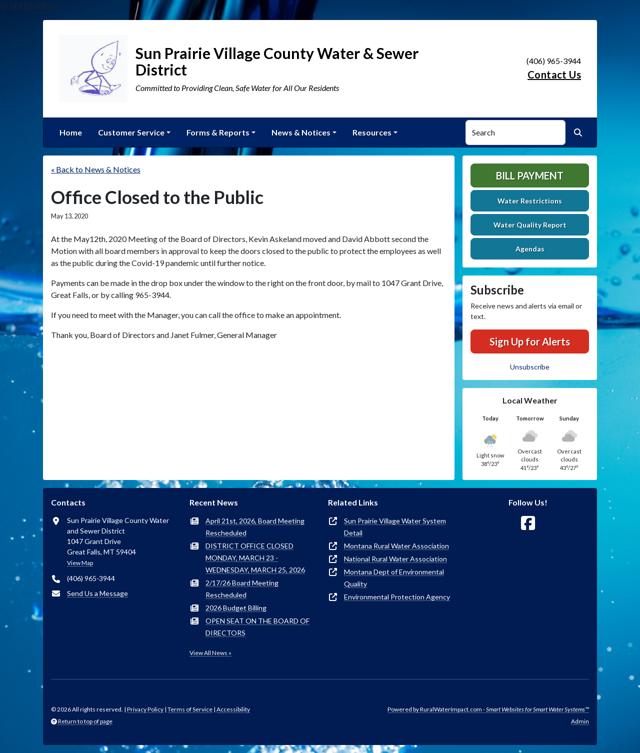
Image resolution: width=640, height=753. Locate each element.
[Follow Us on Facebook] (528, 523)
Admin (580, 721)
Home (71, 132)
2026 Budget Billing (236, 608)
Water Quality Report (530, 224)
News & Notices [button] (301, 132)
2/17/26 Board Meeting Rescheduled (242, 588)
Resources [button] (372, 132)
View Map (80, 562)
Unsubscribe (530, 366)
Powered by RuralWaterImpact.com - (488, 709)
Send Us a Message (97, 593)
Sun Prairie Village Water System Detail (395, 526)
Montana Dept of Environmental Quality (394, 578)
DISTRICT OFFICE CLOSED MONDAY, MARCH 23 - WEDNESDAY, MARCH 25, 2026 (255, 558)
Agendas (530, 248)
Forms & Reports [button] (218, 132)
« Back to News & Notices (95, 169)
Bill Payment (530, 176)
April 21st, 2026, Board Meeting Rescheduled (255, 526)
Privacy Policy (145, 709)
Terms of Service (190, 709)
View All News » (211, 652)
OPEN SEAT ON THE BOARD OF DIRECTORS (258, 626)
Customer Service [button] (131, 132)
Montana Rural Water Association (396, 546)
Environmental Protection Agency (397, 596)
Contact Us (554, 74)
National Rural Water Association (395, 558)
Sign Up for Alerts (530, 342)
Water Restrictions (530, 200)
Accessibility (233, 709)
